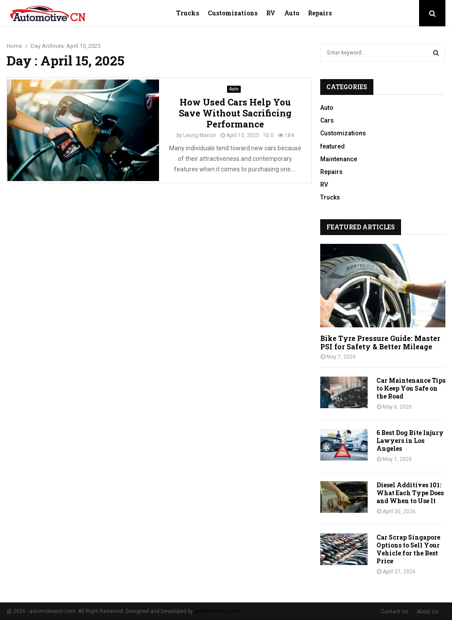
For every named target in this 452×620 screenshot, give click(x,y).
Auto (291, 13)
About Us (427, 612)
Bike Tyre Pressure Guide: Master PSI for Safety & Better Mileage (380, 342)
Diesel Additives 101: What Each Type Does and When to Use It (410, 493)
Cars (327, 120)
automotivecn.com (217, 611)
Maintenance (338, 159)
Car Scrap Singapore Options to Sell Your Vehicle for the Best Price (408, 549)
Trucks (187, 13)
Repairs (320, 13)
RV (270, 13)
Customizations (232, 13)
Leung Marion (199, 135)
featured (332, 146)
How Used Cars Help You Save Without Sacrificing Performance (235, 113)
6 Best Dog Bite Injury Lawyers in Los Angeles (410, 440)
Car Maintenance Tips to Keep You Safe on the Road (410, 388)
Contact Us (394, 612)
